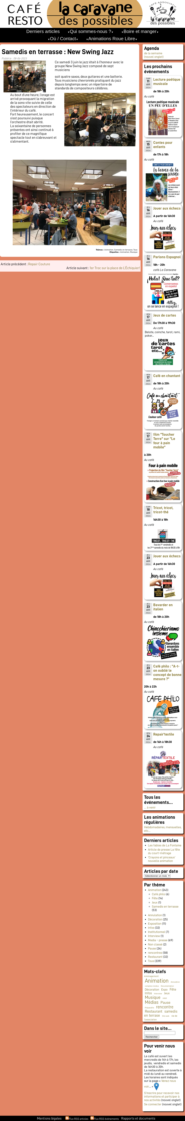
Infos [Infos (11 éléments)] (148, 993)
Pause (152, 948)
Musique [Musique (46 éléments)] (153, 997)
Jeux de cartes (164, 315)
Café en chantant (166, 376)
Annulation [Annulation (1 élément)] (175, 982)
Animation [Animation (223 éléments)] (157, 981)
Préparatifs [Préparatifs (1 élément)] (149, 1008)
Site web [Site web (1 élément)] (165, 1016)
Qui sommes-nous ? (90, 31)
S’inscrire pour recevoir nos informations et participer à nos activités (162, 1096)
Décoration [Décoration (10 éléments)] (152, 989)
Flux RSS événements (106, 1118)
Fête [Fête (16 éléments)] (173, 989)
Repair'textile (163, 734)
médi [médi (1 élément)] (165, 998)
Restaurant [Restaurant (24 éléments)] (153, 1011)
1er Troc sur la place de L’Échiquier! (115, 268)
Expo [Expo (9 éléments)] (164, 989)
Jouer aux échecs (167, 208)
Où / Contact (63, 38)
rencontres (155, 952)
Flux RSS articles (78, 1118)
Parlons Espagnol (167, 257)
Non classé (155, 944)
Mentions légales (49, 1118)
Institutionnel (156, 931)
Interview (154, 936)
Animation (154, 890)
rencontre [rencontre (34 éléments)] (164, 1007)
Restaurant (155, 956)
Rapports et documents (138, 1118)
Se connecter (152, 1104)
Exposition (154, 923)
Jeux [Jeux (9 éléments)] (167, 993)
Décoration (155, 919)
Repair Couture (39, 264)
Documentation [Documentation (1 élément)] (167, 986)
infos (151, 927)
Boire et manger (140, 31)
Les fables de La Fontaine (164, 845)
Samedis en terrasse (165, 906)
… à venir (150, 807)
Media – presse (157, 940)
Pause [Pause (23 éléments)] (165, 1002)
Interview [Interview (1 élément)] (158, 994)
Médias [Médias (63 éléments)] (151, 1002)
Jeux (155, 902)
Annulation (155, 915)
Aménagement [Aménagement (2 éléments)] (151, 976)
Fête (155, 898)
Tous (151, 961)
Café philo (158, 894)
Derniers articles (43, 31)
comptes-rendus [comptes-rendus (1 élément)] (152, 986)
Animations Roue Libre (111, 38)
